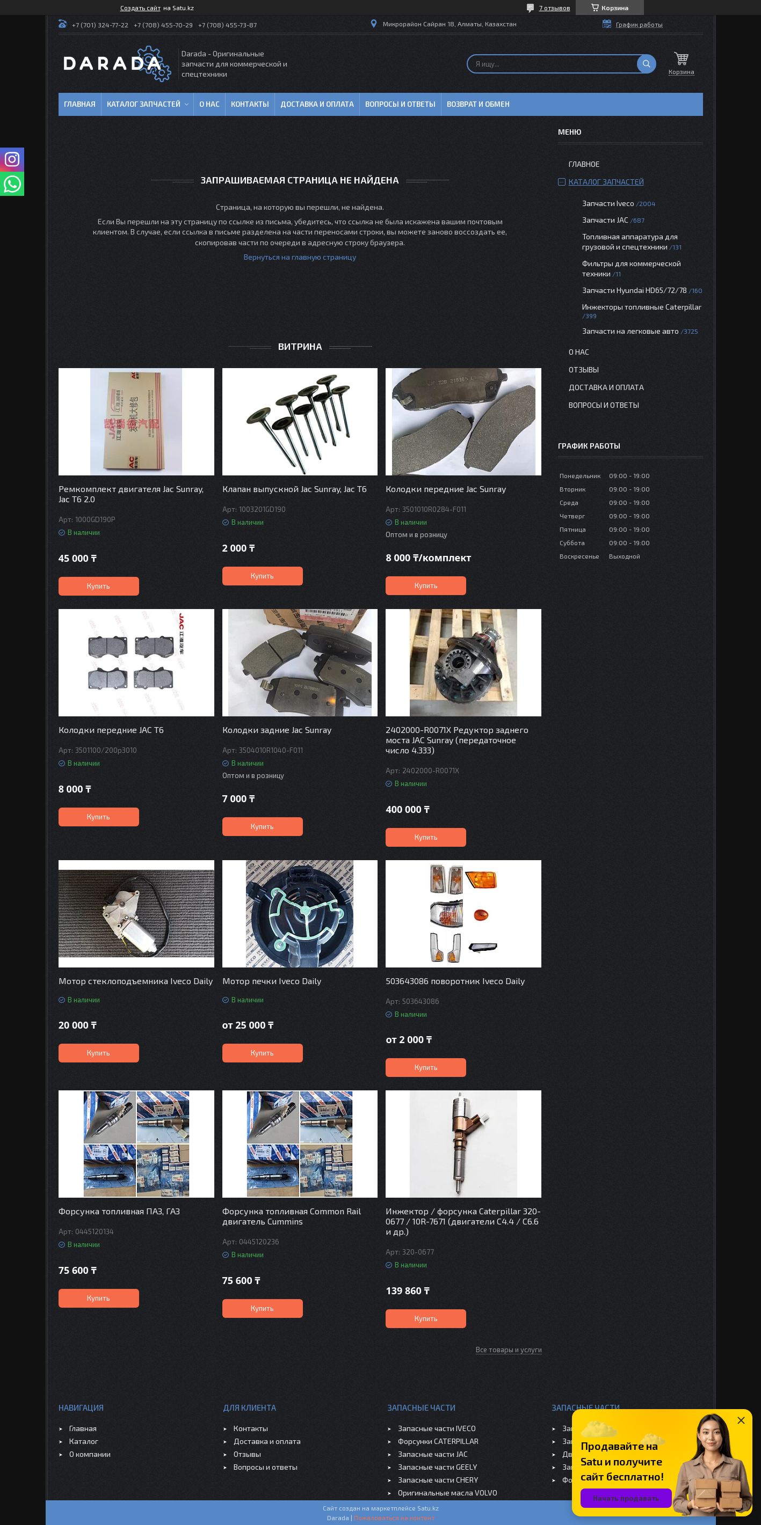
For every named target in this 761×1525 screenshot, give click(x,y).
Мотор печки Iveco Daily (271, 981)
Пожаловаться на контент (394, 1517)
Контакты (250, 104)
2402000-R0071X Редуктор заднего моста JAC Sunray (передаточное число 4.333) (457, 739)
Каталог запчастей (143, 104)
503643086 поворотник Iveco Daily (455, 981)
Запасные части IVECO (437, 1428)
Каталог (83, 1441)
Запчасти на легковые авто (630, 330)
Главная (80, 104)
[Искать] (646, 64)
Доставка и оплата (317, 104)
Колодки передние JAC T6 (111, 729)
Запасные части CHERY (438, 1479)
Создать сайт (140, 7)
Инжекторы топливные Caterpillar (641, 306)
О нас (209, 104)
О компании (90, 1453)
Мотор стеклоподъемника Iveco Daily (136, 981)
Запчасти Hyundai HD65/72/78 (634, 290)
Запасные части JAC (433, 1453)
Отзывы (584, 369)
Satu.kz (428, 1508)
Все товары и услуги (509, 1349)
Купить (98, 586)
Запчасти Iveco (608, 203)
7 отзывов (554, 7)
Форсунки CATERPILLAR (438, 1441)
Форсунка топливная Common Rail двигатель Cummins (291, 1216)
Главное (584, 163)
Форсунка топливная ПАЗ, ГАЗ (119, 1211)
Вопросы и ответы (400, 104)
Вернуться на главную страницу (300, 256)
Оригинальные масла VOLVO (447, 1492)
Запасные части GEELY (437, 1466)
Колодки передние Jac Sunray (446, 488)
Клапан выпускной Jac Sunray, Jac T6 (294, 488)
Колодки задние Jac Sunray (276, 729)
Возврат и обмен (478, 104)
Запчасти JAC (605, 219)
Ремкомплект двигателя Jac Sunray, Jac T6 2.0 (131, 493)
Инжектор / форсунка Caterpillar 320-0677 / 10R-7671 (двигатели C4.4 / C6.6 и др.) (463, 1221)
